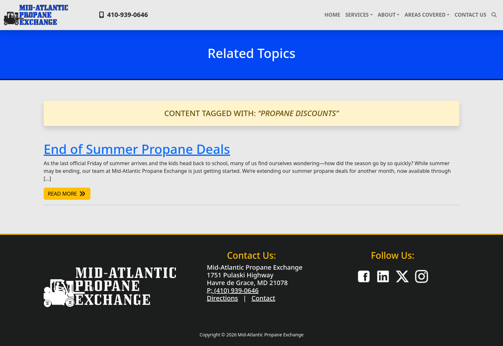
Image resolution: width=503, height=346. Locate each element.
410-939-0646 (123, 14)
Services (357, 14)
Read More (67, 193)
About (387, 14)
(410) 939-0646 (235, 290)
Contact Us (470, 14)
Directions (222, 298)
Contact (263, 298)
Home (332, 14)
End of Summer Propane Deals (137, 149)
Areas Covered (425, 14)
